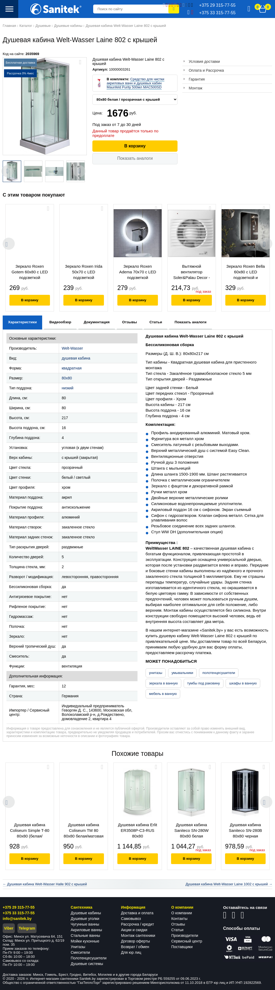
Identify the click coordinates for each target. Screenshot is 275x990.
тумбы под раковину (203, 683)
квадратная (72, 368)
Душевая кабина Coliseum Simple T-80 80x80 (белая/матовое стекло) (29, 831)
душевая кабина (76, 358)
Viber (8, 928)
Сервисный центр (186, 941)
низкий (68, 388)
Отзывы (178, 924)
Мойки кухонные (85, 941)
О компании (181, 913)
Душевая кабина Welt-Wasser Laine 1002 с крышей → (229, 884)
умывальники (182, 673)
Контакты (179, 918)
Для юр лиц (131, 952)
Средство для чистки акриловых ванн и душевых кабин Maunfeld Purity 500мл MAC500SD (135, 83)
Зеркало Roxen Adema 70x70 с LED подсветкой (137, 272)
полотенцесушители (218, 673)
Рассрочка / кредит (137, 924)
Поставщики (182, 947)
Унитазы (78, 947)
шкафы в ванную (242, 683)
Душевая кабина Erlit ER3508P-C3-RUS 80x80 (137, 830)
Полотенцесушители (88, 958)
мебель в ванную (163, 694)
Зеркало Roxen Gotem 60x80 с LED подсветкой (30, 272)
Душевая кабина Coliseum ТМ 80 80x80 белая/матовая (83, 830)
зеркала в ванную (163, 683)
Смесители (80, 952)
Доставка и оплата (137, 913)
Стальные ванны (85, 935)
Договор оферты (135, 941)
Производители (184, 935)
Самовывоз (131, 918)
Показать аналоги (135, 158)
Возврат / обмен (135, 947)
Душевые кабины (86, 913)
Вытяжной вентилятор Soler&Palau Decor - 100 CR (191, 272)
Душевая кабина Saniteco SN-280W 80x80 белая (192, 830)
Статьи (177, 930)
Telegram (27, 928)
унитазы (155, 673)
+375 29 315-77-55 (19, 907)
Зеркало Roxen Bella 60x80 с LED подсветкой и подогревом (245, 272)
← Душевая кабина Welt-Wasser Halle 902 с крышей (45, 884)
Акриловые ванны (86, 930)
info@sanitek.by (17, 918)
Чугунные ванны (85, 924)
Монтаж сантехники (138, 935)
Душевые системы (87, 964)
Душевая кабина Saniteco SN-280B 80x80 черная (245, 830)
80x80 (67, 378)
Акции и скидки (134, 930)
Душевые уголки (85, 918)
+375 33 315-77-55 (19, 913)
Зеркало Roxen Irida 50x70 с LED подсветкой (83, 272)
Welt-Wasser (72, 348)
